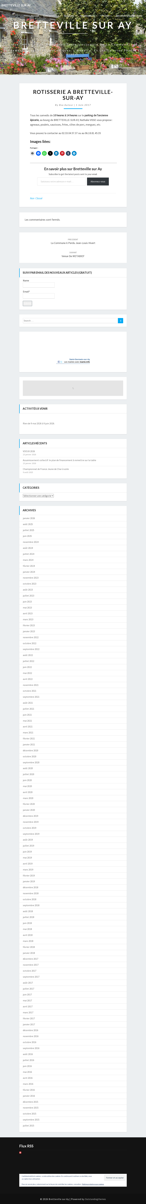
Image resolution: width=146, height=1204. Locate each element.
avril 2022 (28, 678)
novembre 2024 (31, 541)
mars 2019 (28, 869)
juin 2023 (27, 601)
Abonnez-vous (98, 181)
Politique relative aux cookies (93, 1184)
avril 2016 (28, 1077)
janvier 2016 (29, 1095)
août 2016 (28, 1054)
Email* (39, 294)
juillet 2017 (28, 988)
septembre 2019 (31, 833)
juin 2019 (27, 851)
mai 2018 (27, 929)
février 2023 (29, 625)
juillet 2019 (28, 845)
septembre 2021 (31, 696)
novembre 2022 (31, 637)
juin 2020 (27, 780)
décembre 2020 (30, 750)
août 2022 (28, 655)
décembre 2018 (30, 887)
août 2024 (28, 547)
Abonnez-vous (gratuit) (129, 15)
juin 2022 (27, 667)
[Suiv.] (113, 418)
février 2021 (29, 738)
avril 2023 (28, 613)
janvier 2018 (29, 952)
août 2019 (28, 839)
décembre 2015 (30, 1101)
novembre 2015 (31, 1107)
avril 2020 (28, 792)
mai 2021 (27, 720)
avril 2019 (28, 863)
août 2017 (28, 982)
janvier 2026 (29, 518)
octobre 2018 (29, 899)
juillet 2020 (28, 774)
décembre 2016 (30, 1030)
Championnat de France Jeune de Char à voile (46, 468)
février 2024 (29, 565)
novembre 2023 (31, 577)
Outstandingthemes (95, 1199)
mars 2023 (28, 619)
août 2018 (28, 911)
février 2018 (29, 946)
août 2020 (28, 768)
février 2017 (29, 1018)
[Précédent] (33, 418)
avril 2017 (28, 1006)
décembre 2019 (30, 815)
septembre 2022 (31, 649)
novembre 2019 (31, 821)
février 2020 (29, 803)
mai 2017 (27, 1000)
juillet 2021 (28, 708)
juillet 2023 (28, 595)
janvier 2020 (29, 809)
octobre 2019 (29, 827)
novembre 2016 (31, 1036)
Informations (88, 15)
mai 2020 (27, 786)
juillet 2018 (28, 917)
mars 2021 (28, 732)
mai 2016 (27, 1071)
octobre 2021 (29, 690)
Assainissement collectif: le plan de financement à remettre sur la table (59, 460)
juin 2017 (27, 994)
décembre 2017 (30, 958)
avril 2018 (28, 934)
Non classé (36, 198)
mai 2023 (27, 607)
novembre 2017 (31, 964)
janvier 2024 (29, 571)
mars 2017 (28, 1012)
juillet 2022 (28, 661)
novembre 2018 (31, 893)
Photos (107, 15)
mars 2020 (28, 798)
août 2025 (28, 524)
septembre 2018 (31, 905)
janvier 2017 (29, 1024)
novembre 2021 (31, 684)
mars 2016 (28, 1083)
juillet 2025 (28, 530)
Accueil (35, 15)
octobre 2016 (29, 1042)
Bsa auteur (66, 104)
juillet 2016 (28, 1060)
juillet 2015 (28, 1125)
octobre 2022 (29, 643)
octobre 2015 (29, 1113)
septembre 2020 (31, 762)
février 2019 (29, 875)
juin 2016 (27, 1066)
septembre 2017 (31, 976)
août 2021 (28, 702)
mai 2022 (27, 672)
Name (39, 283)
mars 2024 (28, 559)
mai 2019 (27, 857)
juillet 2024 (28, 553)
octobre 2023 (29, 583)
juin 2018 (27, 923)
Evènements (51, 15)
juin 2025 (27, 535)
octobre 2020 (29, 756)
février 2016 (29, 1089)
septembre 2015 (31, 1119)
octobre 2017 (29, 970)
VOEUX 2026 (29, 451)
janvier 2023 (29, 631)
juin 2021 (27, 714)
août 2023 (28, 589)
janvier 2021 (29, 744)
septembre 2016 (31, 1048)
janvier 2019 (29, 881)
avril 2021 (28, 726)
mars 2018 (28, 940)
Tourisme (70, 15)
